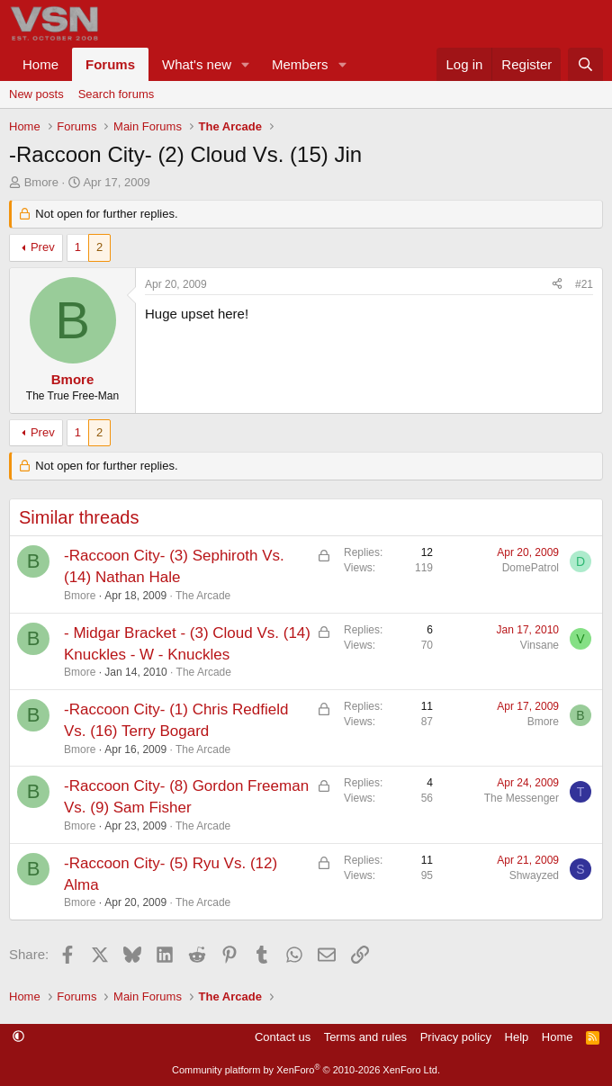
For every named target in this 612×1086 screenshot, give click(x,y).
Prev (43, 247)
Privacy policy (455, 1037)
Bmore (41, 182)
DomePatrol (530, 567)
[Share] (557, 284)
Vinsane (539, 645)
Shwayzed (534, 875)
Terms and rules (365, 1037)
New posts (36, 94)
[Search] (585, 64)
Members (300, 64)
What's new (196, 64)
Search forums (116, 94)
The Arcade (203, 595)
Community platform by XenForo (306, 1069)
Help (517, 1037)
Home (40, 64)
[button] (245, 64)
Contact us (282, 1037)
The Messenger (521, 798)
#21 (584, 284)
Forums (110, 64)
